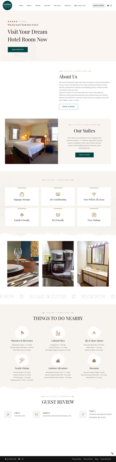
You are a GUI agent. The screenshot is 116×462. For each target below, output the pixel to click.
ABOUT (29, 5)
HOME (21, 5)
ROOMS (38, 5)
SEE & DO (57, 5)
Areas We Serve (106, 459)
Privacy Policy (76, 459)
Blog (96, 459)
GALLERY (47, 5)
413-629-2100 (80, 5)
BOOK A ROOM (98, 6)
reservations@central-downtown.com (57, 416)
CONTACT (67, 5)
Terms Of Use (88, 459)
